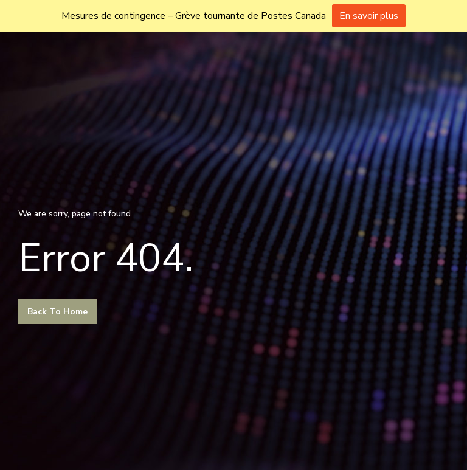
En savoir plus (368, 15)
